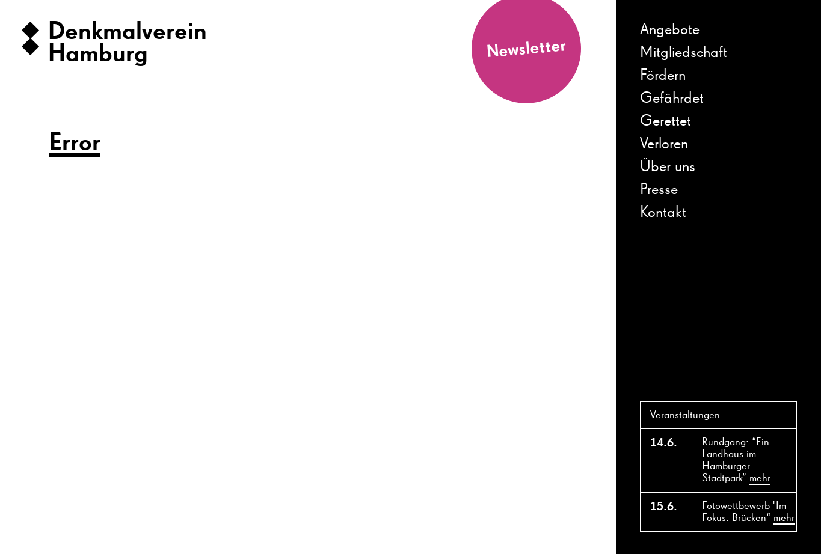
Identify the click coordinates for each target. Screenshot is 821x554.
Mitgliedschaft (683, 53)
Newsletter (526, 49)
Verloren (664, 144)
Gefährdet (672, 98)
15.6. (663, 507)
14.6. (663, 443)
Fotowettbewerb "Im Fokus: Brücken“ (748, 513)
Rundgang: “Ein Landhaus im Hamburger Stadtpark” (736, 461)
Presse (659, 190)
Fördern (663, 76)
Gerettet (665, 121)
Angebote (670, 30)
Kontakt (663, 213)
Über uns (667, 167)
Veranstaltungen (685, 415)
